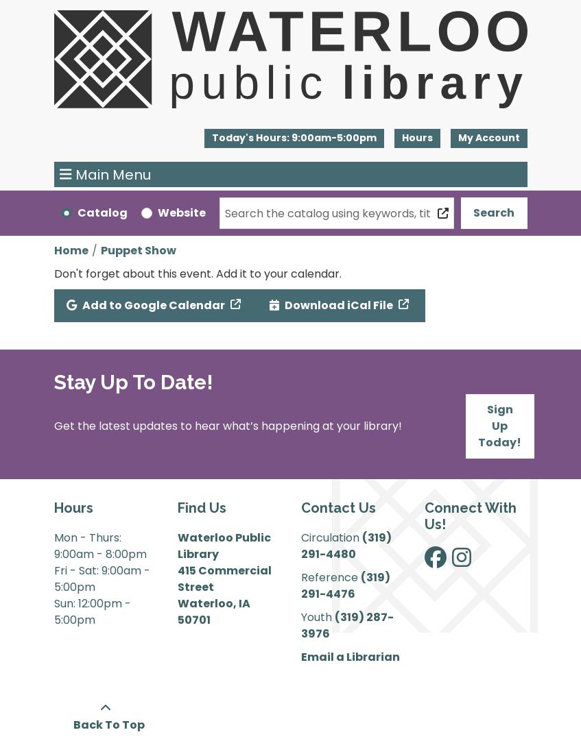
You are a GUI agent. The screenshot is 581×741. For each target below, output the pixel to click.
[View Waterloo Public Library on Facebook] (436, 562)
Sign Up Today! (499, 426)
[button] (294, 138)
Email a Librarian (350, 657)
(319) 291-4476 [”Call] (345, 586)
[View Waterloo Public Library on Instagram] (461, 562)
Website (182, 213)
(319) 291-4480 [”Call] (346, 546)
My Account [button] (489, 138)
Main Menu (105, 174)
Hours (417, 138)
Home (71, 250)
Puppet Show (138, 250)
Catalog (103, 213)
